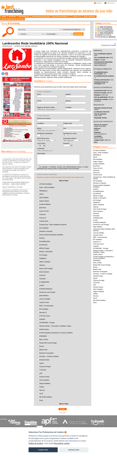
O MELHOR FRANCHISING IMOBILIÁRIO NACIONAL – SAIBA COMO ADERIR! (15, 183)
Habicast (42, 265)
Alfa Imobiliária (44, 197)
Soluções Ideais (44, 360)
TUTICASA (42, 370)
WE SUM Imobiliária (45, 397)
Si (40, 146)
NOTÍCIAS (12, 16)
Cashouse (42, 214)
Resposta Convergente (46, 353)
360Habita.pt (43, 191)
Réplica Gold (43, 350)
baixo (104, 29)
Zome (41, 400)
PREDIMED (43, 336)
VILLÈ (41, 393)
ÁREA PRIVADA (89, 16)
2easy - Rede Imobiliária (46, 187)
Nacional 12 (43, 312)
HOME (3, 16)
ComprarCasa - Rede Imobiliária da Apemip (52, 224)
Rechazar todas (74, 450)
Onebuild (42, 319)
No (44, 146)
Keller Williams (44, 295)
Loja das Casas (44, 302)
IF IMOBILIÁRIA (44, 282)
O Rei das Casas (44, 316)
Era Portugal (43, 255)
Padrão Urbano (44, 329)
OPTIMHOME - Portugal (46, 322)
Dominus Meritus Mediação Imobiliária (51, 235)
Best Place (42, 208)
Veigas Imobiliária (44, 383)
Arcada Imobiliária (45, 204)
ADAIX (41, 194)
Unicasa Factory (44, 377)
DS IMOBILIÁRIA (44, 241)
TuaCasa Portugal (45, 366)
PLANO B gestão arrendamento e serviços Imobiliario (56, 333)
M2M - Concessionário (46, 306)
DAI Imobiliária (43, 228)
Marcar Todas (63, 180)
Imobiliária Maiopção (45, 289)
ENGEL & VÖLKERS (45, 251)
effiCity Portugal (44, 248)
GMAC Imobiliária (44, 262)
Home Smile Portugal (46, 268)
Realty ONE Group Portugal (48, 343)
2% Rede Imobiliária (45, 184)
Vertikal (41, 387)
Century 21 (42, 218)
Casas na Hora (44, 211)
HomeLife (42, 275)
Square (41, 363)
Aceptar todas (43, 450)
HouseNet (42, 279)
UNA (40, 373)
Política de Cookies (36, 443)
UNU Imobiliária (44, 380)
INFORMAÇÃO (24, 16)
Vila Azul (42, 390)
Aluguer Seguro (44, 201)
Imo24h (41, 285)
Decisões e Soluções (45, 231)
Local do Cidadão (44, 299)
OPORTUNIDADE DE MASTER (12, 19)
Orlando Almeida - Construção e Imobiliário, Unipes (55, 326)
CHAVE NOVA (43, 221)
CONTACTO (76, 16)
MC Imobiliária (43, 309)
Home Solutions (44, 272)
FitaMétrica (42, 258)
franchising (104, 31)
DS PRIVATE (43, 245)
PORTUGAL (109, 3)
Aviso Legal (62, 412)
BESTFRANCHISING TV (61, 16)
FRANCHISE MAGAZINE (41, 16)
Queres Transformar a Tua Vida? (12, 187)
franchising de (105, 37)
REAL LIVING (43, 339)
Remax (41, 346)
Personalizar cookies (62, 443)
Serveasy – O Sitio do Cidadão (48, 356)
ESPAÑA (98, 3)
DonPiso (42, 238)
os (103, 27)
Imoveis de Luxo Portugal (47, 292)
